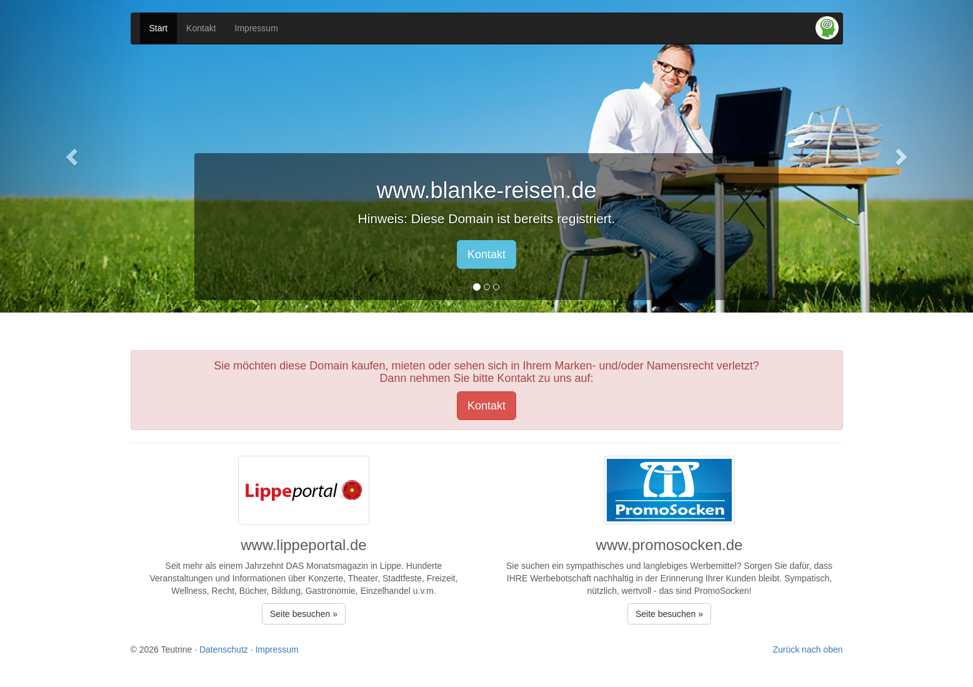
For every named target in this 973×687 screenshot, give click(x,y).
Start (158, 28)
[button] (73, 156)
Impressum (256, 28)
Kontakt (201, 28)
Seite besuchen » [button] (303, 614)
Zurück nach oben (807, 649)
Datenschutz (223, 649)
